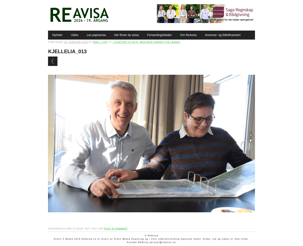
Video (74, 35)
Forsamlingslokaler (159, 35)
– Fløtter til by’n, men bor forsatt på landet (146, 42)
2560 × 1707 (100, 42)
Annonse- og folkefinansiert (223, 35)
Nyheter (57, 35)
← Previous (52, 61)
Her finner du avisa (126, 35)
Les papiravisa (96, 35)
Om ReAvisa (188, 35)
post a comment (115, 228)
